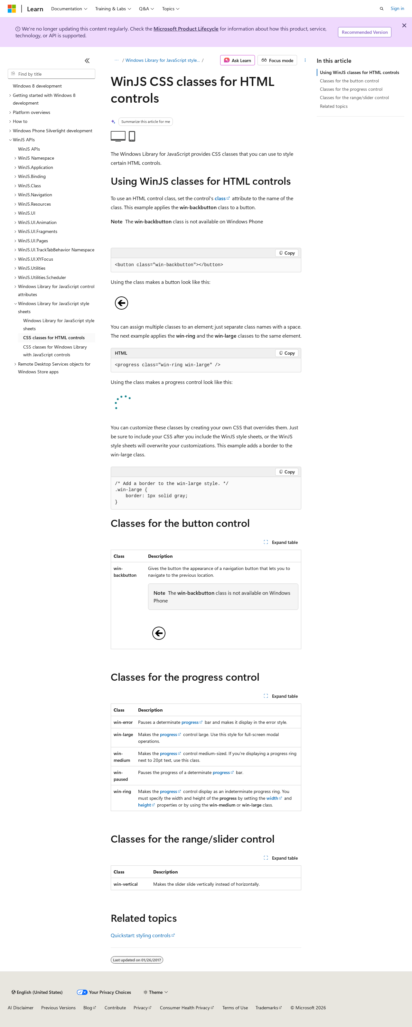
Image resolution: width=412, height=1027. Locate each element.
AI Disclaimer (20, 1007)
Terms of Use (235, 1007)
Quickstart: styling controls (141, 935)
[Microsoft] (12, 9)
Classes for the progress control (351, 89)
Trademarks (267, 1007)
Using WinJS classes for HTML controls (359, 72)
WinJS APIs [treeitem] (29, 149)
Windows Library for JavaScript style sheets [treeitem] (58, 324)
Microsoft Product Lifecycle (186, 28)
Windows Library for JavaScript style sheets (163, 60)
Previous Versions (58, 1007)
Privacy (141, 1007)
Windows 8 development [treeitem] (37, 86)
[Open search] (381, 8)
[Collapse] (87, 60)
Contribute (115, 1007)
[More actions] (305, 60)
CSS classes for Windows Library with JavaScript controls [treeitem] (55, 351)
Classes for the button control (349, 81)
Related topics (334, 106)
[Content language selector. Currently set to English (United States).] (37, 992)
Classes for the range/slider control (354, 97)
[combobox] (51, 74)
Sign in (397, 8)
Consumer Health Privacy (185, 1007)
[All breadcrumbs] (116, 60)
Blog (87, 1007)
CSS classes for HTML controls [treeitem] (54, 337)
